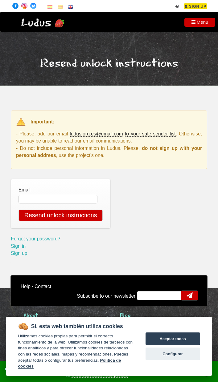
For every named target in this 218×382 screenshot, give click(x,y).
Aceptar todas (172, 338)
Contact (43, 286)
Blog (125, 315)
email (145, 295)
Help (26, 286)
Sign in (18, 246)
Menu (199, 22)
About (30, 315)
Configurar (172, 354)
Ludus (36, 22)
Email (25, 189)
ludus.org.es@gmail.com (96, 133)
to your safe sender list (150, 133)
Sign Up (196, 6)
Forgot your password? (35, 238)
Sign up (19, 253)
